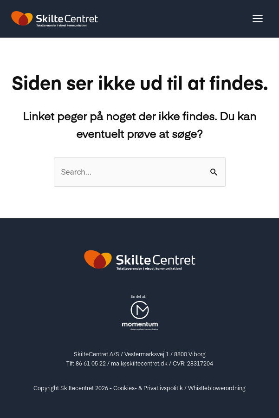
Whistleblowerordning (217, 388)
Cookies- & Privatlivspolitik (148, 388)
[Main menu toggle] (258, 19)
